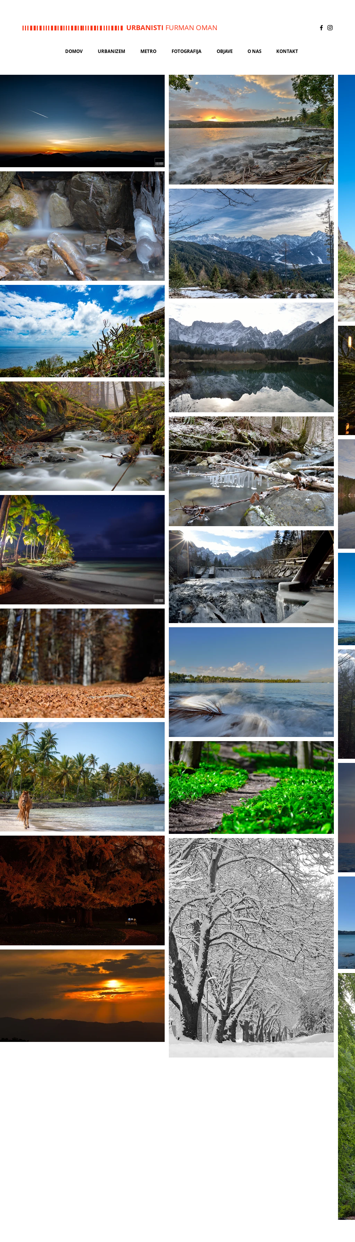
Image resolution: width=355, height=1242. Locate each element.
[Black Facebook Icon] (321, 27)
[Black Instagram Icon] (330, 27)
